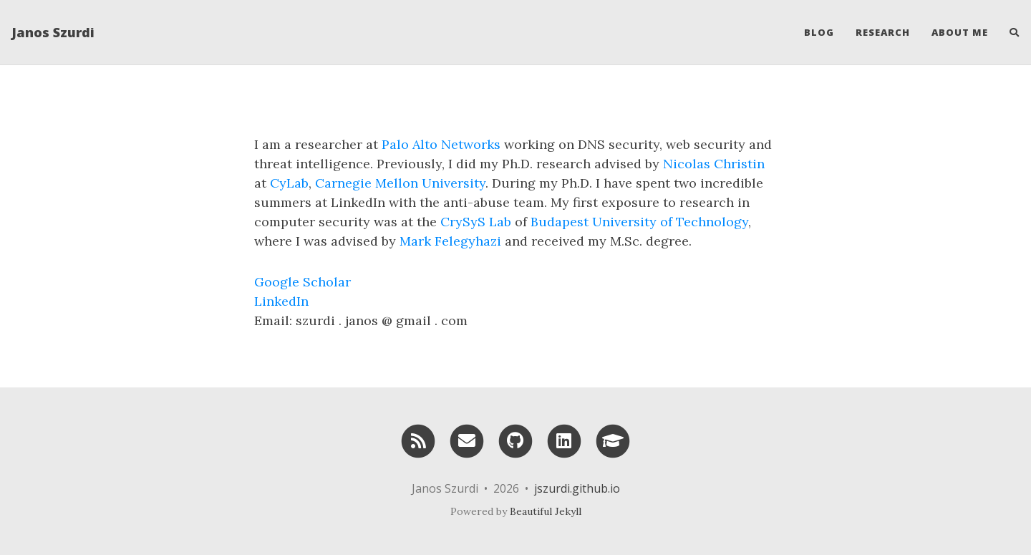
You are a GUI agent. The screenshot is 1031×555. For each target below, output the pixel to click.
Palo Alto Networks (441, 144)
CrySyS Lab (475, 221)
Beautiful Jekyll (545, 511)
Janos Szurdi (53, 32)
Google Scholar (302, 282)
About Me (959, 32)
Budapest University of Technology (639, 221)
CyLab (289, 183)
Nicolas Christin (714, 163)
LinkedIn (281, 301)
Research (883, 32)
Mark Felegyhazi (450, 241)
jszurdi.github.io (577, 488)
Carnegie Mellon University (400, 183)
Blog (819, 32)
